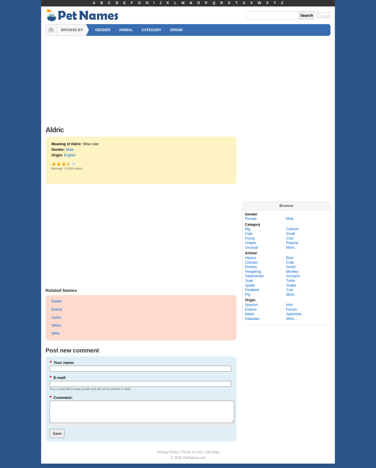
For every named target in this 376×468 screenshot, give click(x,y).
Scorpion (293, 276)
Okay (58, 164)
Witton (56, 325)
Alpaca (250, 258)
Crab (290, 262)
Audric (56, 317)
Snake (291, 285)
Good (63, 164)
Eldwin (56, 301)
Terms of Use (192, 456)
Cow (289, 290)
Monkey (292, 272)
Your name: (62, 363)
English (69, 155)
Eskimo (250, 309)
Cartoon (292, 229)
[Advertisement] (188, 79)
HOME (51, 30)
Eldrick (56, 309)
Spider (250, 285)
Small (290, 234)
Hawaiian (252, 319)
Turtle (290, 281)
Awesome (73, 164)
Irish (289, 305)
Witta (55, 333)
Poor (53, 164)
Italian (249, 314)
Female (251, 219)
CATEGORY (151, 30)
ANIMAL (126, 30)
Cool (289, 238)
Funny (250, 238)
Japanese (293, 314)
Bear (289, 258)
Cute (248, 234)
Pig (247, 294)
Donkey (251, 267)
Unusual (251, 247)
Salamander (254, 276)
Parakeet (252, 290)
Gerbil (291, 267)
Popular (292, 243)
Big (247, 229)
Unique (250, 243)
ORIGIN (176, 30)
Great (67, 164)
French (291, 309)
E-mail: (58, 378)
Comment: (61, 398)
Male (69, 150)
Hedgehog (253, 272)
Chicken (251, 262)
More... (291, 247)
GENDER (102, 30)
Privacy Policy (168, 456)
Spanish (251, 305)
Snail (249, 281)
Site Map (212, 456)
